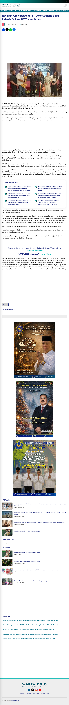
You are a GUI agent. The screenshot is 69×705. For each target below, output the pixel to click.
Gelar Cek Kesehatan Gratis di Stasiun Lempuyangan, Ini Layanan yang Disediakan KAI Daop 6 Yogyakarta (48, 202)
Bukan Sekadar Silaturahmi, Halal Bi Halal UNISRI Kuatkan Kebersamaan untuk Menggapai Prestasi (19, 202)
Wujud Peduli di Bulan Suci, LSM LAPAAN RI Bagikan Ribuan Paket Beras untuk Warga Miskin (50, 188)
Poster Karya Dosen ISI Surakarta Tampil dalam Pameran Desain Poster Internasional (37, 570)
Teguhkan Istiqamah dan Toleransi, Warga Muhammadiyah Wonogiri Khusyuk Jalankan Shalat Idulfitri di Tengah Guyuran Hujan (20, 188)
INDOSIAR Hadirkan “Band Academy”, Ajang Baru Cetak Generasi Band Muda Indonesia (30, 634)
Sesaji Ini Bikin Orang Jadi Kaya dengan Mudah (27, 561)
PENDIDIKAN (37, 10)
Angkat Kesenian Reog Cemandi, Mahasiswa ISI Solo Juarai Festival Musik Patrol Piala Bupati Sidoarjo (40, 513)
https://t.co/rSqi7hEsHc (35, 250)
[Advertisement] (34, 45)
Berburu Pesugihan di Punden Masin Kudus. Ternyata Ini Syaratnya (32, 581)
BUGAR (64, 10)
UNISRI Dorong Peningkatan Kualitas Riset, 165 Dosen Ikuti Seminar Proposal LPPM (29, 638)
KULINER (51, 10)
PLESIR (45, 10)
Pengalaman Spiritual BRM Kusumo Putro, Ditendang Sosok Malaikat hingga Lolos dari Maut (39, 522)
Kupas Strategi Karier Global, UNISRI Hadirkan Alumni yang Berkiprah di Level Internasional (31, 625)
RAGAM (58, 10)
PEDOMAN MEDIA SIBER (42, 694)
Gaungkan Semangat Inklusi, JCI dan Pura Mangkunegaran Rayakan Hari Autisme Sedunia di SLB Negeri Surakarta (49, 195)
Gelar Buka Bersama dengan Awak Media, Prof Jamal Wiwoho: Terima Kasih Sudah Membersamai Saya (19, 195)
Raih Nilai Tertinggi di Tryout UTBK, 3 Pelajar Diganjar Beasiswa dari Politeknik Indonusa (30, 620)
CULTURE (17, 10)
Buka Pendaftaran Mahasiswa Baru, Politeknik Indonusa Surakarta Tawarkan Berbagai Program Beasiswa (40, 504)
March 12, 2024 (46, 254)
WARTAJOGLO (15, 700)
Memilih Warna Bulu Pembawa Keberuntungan (27, 531)
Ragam (5, 305)
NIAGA (11, 10)
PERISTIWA (4, 10)
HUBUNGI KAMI (30, 694)
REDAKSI (22, 694)
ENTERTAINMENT (27, 10)
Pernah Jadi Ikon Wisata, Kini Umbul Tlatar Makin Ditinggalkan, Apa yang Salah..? (28, 629)
